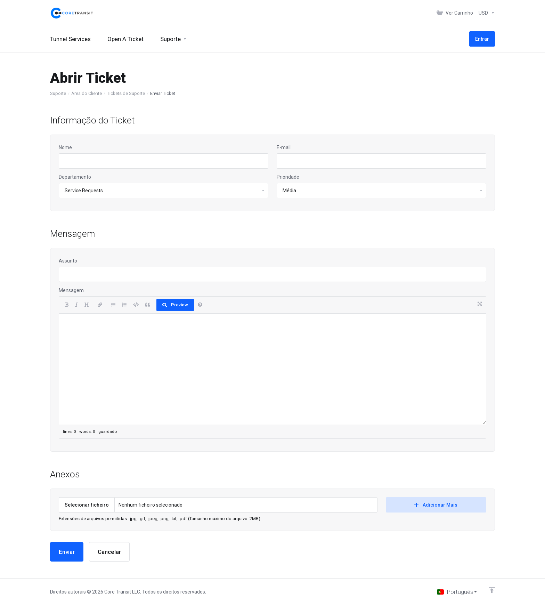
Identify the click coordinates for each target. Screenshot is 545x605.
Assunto (68, 261)
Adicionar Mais (435, 505)
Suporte (58, 93)
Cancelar (109, 551)
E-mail (284, 147)
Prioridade (288, 177)
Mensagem (71, 290)
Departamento (75, 177)
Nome (65, 147)
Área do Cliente (86, 93)
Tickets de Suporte (126, 93)
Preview (175, 304)
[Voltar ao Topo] (492, 590)
